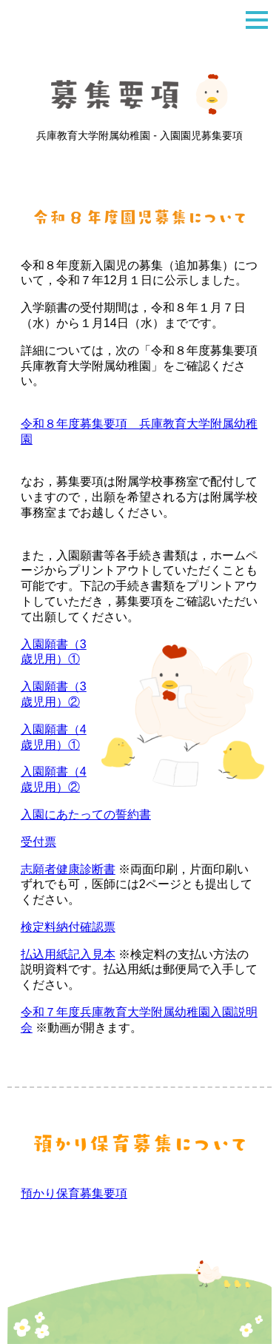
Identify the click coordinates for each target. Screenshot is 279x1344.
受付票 (38, 842)
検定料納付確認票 (68, 927)
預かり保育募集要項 (74, 1193)
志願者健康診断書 (68, 869)
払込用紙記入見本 (68, 954)
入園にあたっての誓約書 (86, 814)
